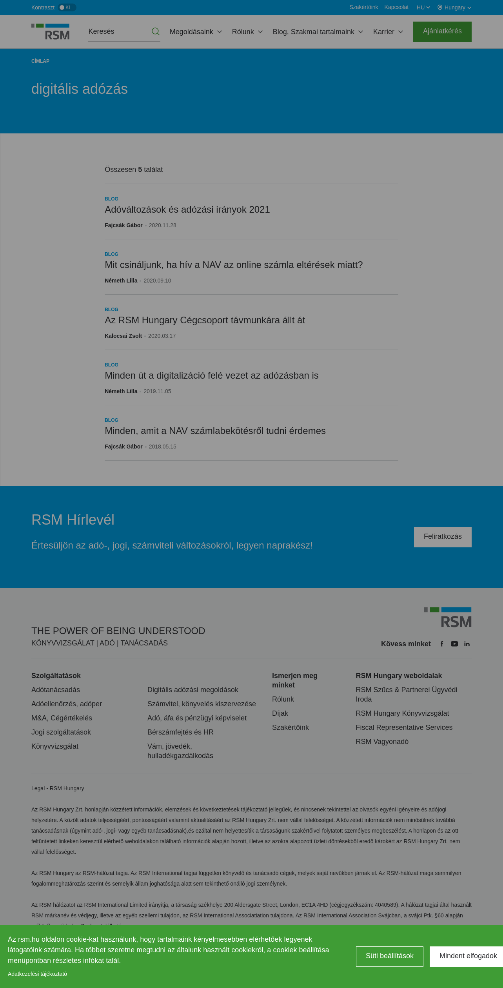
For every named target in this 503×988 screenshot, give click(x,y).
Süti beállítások (390, 956)
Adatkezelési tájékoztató (37, 974)
